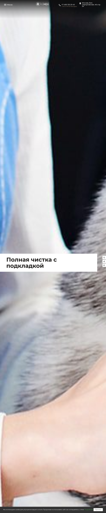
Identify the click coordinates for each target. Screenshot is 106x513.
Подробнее (89, 509)
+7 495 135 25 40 (68, 5)
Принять (98, 509)
